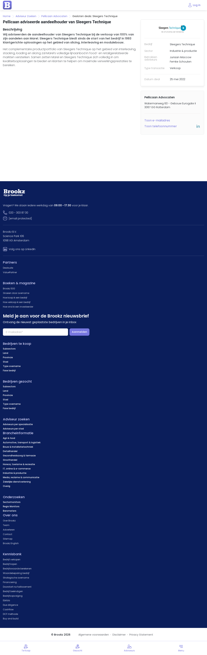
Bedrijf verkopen (11, 559)
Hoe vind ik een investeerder (18, 306)
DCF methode (10, 614)
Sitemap (7, 538)
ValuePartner (10, 272)
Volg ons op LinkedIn (22, 249)
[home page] (7, 5)
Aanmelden (79, 332)
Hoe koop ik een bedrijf (15, 297)
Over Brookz (9, 520)
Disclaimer (119, 634)
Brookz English (11, 543)
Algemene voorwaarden (93, 634)
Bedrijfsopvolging (12, 595)
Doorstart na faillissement (17, 586)
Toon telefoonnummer (160, 126)
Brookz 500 (9, 288)
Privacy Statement (141, 634)
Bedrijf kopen (10, 564)
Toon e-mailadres (157, 120)
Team (6, 525)
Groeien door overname (16, 293)
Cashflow (8, 609)
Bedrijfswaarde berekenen (17, 568)
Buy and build (11, 618)
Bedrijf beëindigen (13, 591)
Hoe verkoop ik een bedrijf (16, 302)
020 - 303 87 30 (18, 212)
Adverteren (9, 529)
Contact (7, 534)
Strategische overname (16, 577)
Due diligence (10, 604)
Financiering (10, 582)
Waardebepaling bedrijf (16, 573)
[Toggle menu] (181, 648)
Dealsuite (8, 267)
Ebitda (6, 600)
